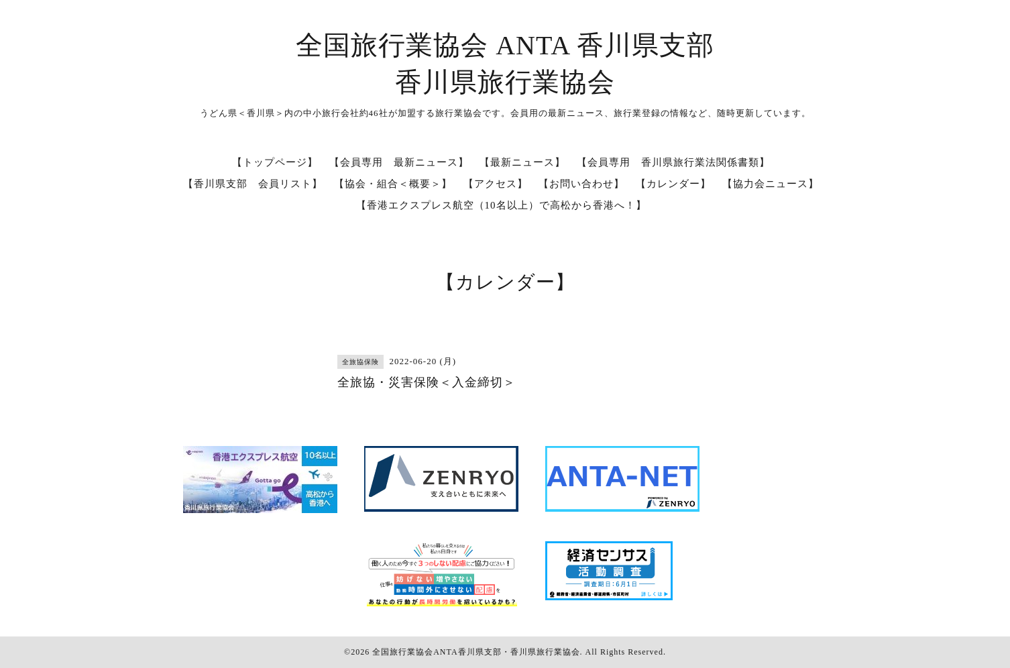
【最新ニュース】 (522, 162)
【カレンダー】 (673, 183)
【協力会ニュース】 (770, 183)
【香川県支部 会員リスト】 (253, 183)
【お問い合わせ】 (581, 183)
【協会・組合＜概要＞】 (393, 183)
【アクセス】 (495, 183)
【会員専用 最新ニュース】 (399, 162)
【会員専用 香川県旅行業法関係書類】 (673, 162)
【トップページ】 (275, 162)
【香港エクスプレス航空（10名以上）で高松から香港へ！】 (501, 205)
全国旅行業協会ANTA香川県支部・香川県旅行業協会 (475, 652)
